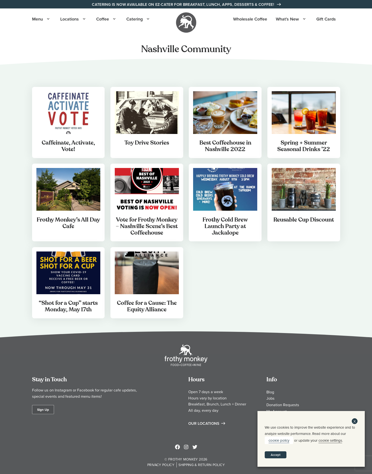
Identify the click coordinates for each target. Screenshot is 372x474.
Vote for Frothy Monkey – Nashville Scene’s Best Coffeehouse (147, 226)
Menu (37, 19)
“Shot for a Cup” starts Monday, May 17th (68, 306)
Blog (270, 392)
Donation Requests (282, 404)
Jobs (270, 398)
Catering (134, 19)
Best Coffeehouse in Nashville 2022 (225, 146)
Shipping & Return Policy (201, 464)
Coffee (102, 19)
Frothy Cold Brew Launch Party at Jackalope (225, 226)
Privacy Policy (160, 464)
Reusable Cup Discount (303, 219)
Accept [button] (275, 455)
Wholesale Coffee (250, 19)
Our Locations (204, 423)
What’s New (287, 19)
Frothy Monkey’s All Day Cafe (68, 223)
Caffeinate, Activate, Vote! (68, 146)
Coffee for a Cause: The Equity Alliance (147, 306)
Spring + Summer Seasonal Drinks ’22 (303, 146)
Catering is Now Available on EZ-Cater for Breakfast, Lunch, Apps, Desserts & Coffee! (183, 4)
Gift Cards (326, 19)
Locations (69, 19)
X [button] (354, 421)
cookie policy (279, 440)
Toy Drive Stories (146, 142)
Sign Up (43, 409)
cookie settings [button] (330, 440)
